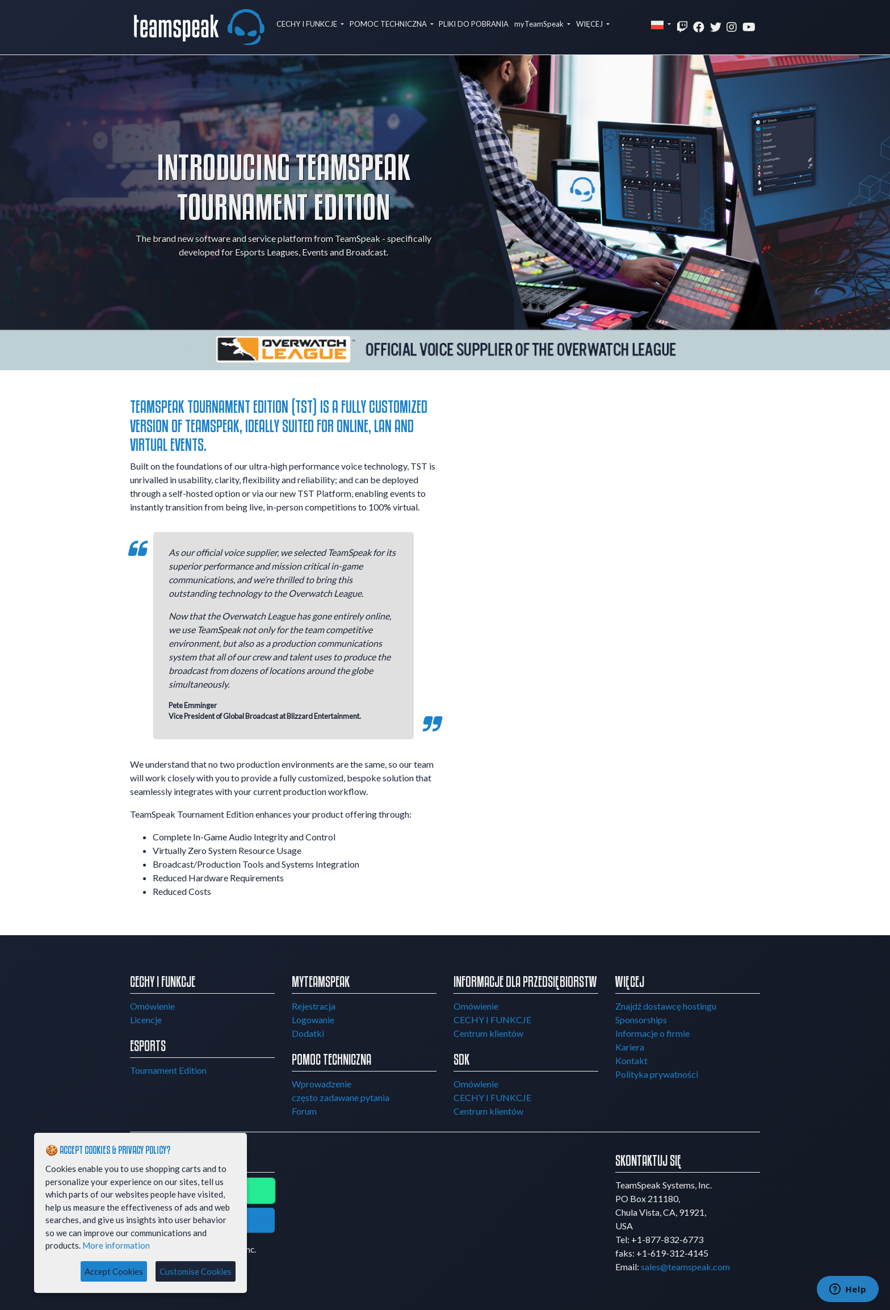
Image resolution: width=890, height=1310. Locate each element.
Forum (304, 1111)
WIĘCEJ (590, 23)
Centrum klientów (488, 1033)
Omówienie (152, 1006)
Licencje (146, 1019)
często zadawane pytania (340, 1097)
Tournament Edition (168, 1070)
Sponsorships (641, 1019)
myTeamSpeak (539, 23)
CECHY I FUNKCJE (307, 23)
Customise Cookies (195, 1271)
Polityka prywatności (656, 1074)
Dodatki (308, 1033)
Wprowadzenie (321, 1083)
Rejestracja (313, 1006)
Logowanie (313, 1019)
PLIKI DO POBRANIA (474, 23)
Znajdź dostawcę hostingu (665, 1006)
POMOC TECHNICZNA (389, 23)
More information (116, 1245)
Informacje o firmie (652, 1033)
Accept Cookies (114, 1271)
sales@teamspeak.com (685, 1266)
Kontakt (631, 1060)
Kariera (629, 1046)
